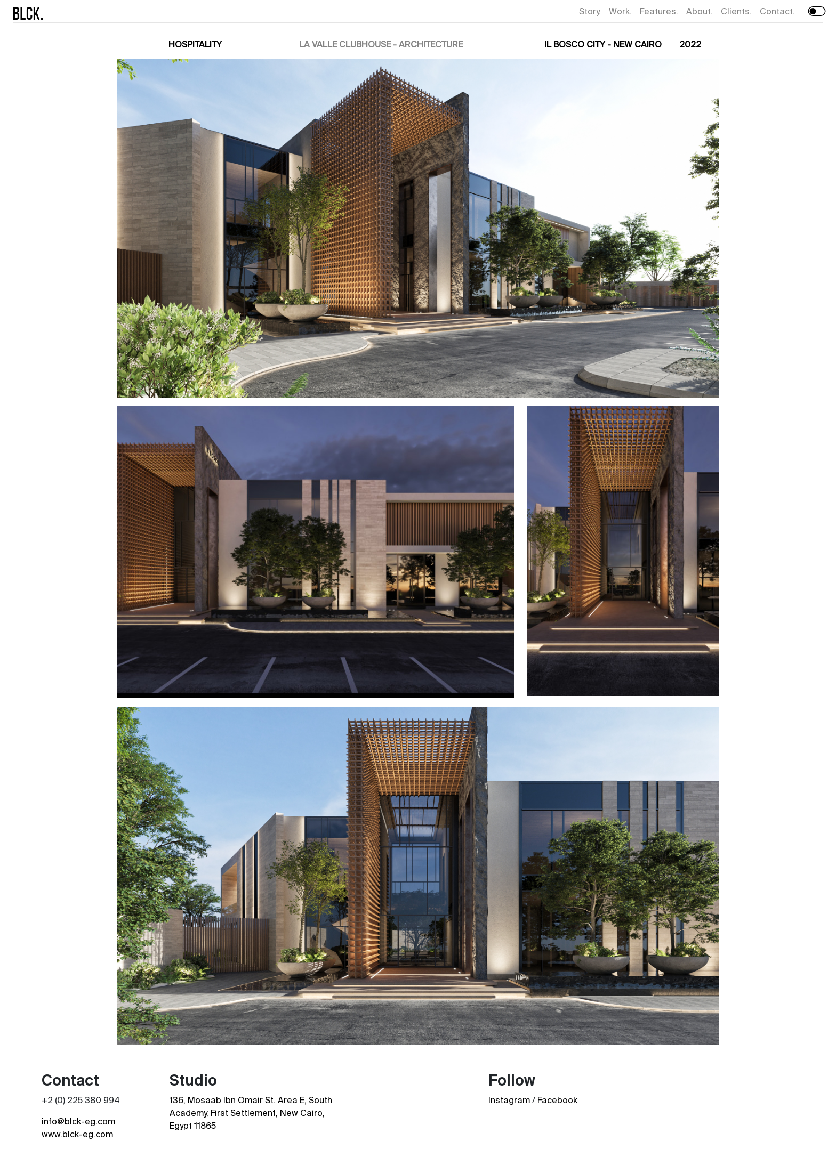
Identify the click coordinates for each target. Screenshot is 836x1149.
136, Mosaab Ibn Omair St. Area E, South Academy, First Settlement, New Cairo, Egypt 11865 (251, 1112)
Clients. (736, 11)
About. (699, 11)
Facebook (557, 1100)
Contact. (777, 11)
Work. (620, 11)
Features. (659, 11)
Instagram (509, 1100)
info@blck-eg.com (78, 1121)
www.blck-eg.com (77, 1134)
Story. (590, 11)
